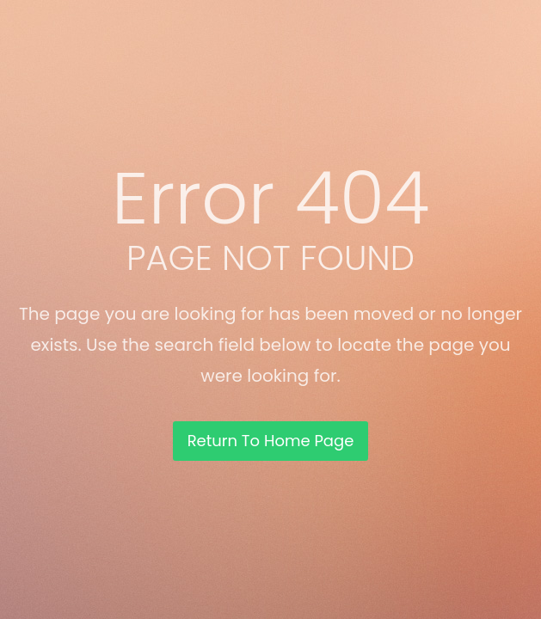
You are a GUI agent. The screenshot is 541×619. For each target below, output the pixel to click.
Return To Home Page (271, 440)
